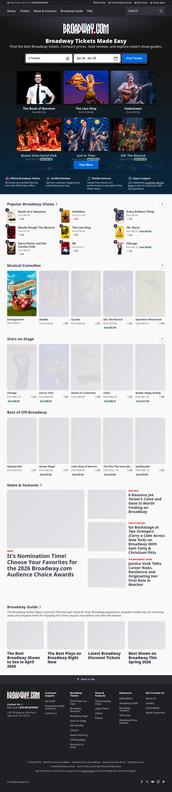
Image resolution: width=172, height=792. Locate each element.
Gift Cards (141, 2)
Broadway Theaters (125, 709)
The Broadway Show (120, 2)
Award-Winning (78, 735)
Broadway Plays (79, 716)
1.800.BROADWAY (27, 2)
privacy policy (87, 770)
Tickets (25, 11)
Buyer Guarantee (155, 712)
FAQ (90, 11)
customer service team (146, 184)
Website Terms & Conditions (56, 762)
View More (86, 164)
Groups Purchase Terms (114, 762)
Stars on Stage (78, 720)
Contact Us (13, 704)
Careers (150, 703)
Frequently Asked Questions (55, 707)
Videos (99, 713)
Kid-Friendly (76, 725)
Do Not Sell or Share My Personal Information (99, 766)
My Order (99, 2)
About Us (151, 698)
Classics (74, 730)
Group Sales (157, 2)
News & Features (45, 11)
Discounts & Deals (77, 746)
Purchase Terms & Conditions (86, 762)
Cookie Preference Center (63, 766)
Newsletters (126, 698)
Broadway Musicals (75, 710)
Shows (11, 11)
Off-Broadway (78, 739)
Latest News (102, 708)
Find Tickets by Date (78, 702)
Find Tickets (134, 58)
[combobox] (145, 11)
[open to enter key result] (161, 11)
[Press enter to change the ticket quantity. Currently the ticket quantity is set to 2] (49, 58)
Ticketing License (136, 762)
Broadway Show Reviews (128, 721)
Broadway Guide (72, 11)
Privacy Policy (34, 762)
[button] (162, 204)
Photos (99, 718)
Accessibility (152, 708)
